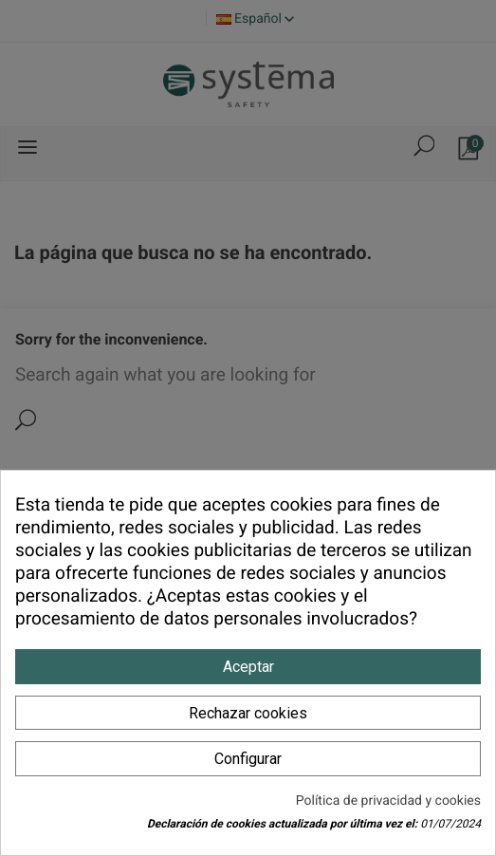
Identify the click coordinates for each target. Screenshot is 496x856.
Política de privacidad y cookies (388, 801)
